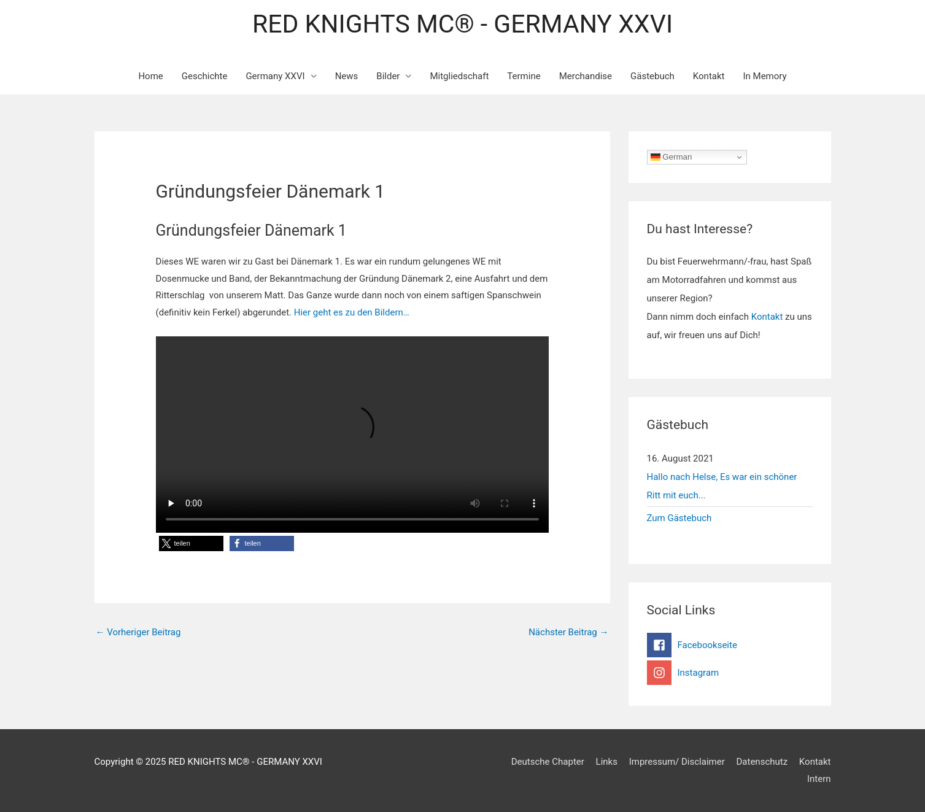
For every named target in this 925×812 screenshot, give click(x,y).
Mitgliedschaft (459, 76)
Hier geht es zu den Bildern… (350, 312)
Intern (819, 778)
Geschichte (205, 76)
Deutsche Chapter (547, 761)
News (346, 76)
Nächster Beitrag (568, 632)
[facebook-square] (730, 645)
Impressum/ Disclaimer (677, 761)
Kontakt (709, 76)
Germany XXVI (275, 76)
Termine (523, 76)
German (671, 157)
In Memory (764, 76)
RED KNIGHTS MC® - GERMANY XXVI (462, 24)
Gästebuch (652, 76)
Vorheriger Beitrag (138, 632)
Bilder (388, 76)
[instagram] (730, 672)
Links (606, 761)
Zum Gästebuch (679, 518)
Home (150, 76)
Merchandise (585, 76)
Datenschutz (762, 761)
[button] (191, 543)
